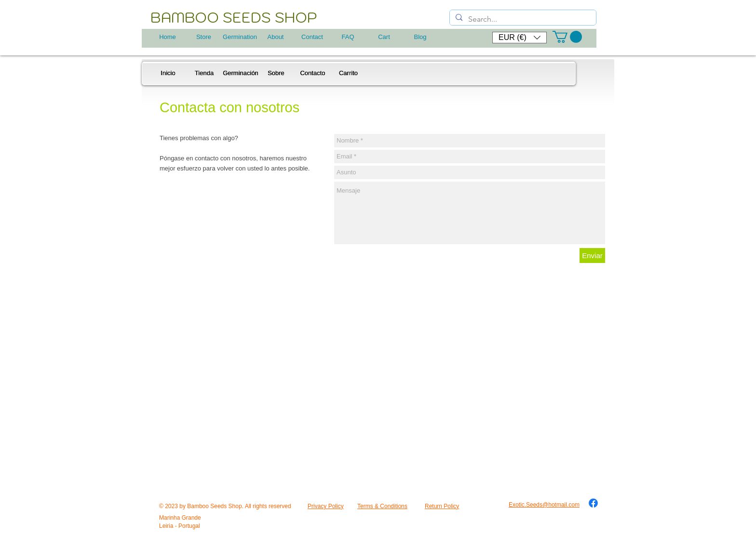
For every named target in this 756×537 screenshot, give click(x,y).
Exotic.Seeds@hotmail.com (544, 504)
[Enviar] (592, 255)
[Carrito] (348, 73)
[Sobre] (276, 73)
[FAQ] (348, 37)
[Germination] (240, 37)
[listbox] (519, 37)
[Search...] (522, 19)
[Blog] (420, 37)
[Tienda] (204, 73)
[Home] (167, 37)
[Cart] (384, 37)
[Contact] (312, 37)
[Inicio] (168, 73)
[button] (519, 37)
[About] (275, 37)
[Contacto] (313, 73)
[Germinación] (240, 73)
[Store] (204, 37)
